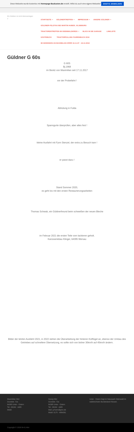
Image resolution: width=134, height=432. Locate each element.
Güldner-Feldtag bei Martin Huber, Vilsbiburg (64, 25)
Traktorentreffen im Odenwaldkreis (59, 31)
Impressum (83, 20)
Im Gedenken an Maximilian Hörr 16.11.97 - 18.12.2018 (65, 43)
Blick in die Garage (92, 31)
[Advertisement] (67, 369)
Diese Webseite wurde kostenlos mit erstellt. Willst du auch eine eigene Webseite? (67, 4)
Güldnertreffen (64, 20)
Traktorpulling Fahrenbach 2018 (73, 37)
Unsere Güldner (101, 20)
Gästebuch (46, 37)
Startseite (46, 20)
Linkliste (111, 31)
